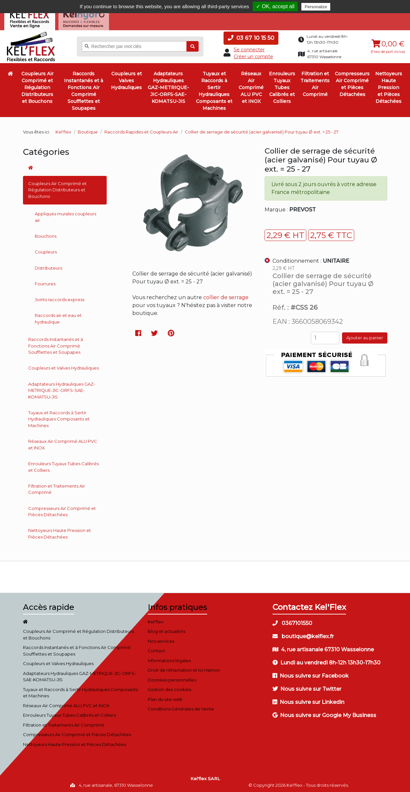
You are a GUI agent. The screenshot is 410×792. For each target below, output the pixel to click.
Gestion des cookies (169, 687)
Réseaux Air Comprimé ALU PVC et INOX (251, 86)
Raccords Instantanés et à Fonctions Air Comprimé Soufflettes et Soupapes (83, 89)
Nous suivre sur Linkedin (308, 700)
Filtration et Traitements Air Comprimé (315, 82)
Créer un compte (253, 55)
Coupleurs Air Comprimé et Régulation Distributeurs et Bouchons (37, 86)
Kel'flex (63, 129)
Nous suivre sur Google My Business (324, 713)
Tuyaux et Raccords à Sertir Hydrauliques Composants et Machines (214, 89)
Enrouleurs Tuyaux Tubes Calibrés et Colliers (282, 86)
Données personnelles (172, 678)
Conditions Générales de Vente (181, 707)
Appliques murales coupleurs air (65, 215)
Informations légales (169, 658)
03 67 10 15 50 (251, 36)
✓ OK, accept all (275, 6)
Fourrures (45, 281)
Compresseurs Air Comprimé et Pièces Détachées (352, 82)
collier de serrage (225, 295)
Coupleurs (46, 250)
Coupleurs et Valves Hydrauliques (126, 79)
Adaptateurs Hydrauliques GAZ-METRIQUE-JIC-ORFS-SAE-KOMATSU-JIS (168, 86)
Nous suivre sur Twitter (306, 687)
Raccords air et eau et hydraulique (58, 317)
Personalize (316, 6)
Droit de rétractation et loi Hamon (184, 668)
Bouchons (45, 234)
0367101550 (292, 621)
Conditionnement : (310, 259)
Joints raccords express (59, 297)
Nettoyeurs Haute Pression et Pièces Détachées (388, 86)
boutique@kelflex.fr (303, 634)
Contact (156, 649)
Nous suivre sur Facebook (310, 674)
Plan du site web (165, 697)
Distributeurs (48, 266)
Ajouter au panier (364, 336)
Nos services (161, 639)
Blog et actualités (166, 629)
